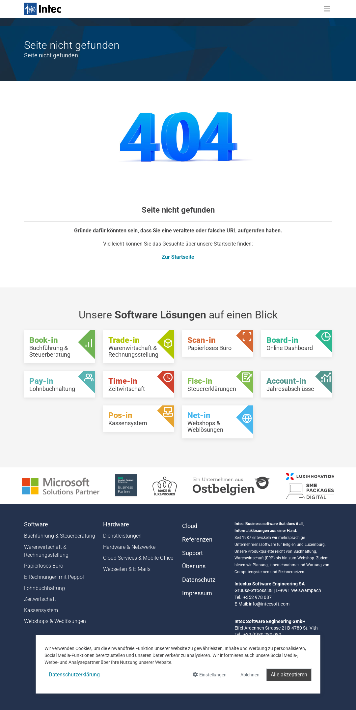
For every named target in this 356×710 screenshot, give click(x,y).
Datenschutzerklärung (74, 674)
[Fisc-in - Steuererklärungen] (217, 384)
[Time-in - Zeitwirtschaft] (138, 384)
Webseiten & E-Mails (127, 569)
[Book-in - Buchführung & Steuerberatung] (59, 346)
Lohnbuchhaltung (44, 588)
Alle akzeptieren (289, 674)
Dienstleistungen (122, 536)
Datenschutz (198, 580)
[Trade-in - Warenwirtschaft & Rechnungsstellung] (138, 346)
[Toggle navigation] (327, 9)
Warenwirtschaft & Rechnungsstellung (46, 551)
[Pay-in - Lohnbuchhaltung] (59, 384)
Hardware (116, 524)
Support (192, 553)
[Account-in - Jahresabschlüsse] (296, 384)
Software (36, 524)
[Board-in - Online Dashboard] (296, 343)
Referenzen (197, 539)
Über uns (193, 566)
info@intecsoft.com (269, 603)
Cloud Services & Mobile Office (138, 558)
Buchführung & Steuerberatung (59, 536)
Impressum (197, 593)
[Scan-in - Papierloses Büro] (217, 343)
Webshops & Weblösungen (55, 621)
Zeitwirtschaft (40, 599)
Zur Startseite (178, 257)
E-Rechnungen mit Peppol (54, 577)
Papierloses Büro (43, 566)
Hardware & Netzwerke (129, 547)
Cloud (189, 526)
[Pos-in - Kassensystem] (138, 418)
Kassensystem (41, 610)
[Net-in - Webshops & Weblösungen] (217, 421)
